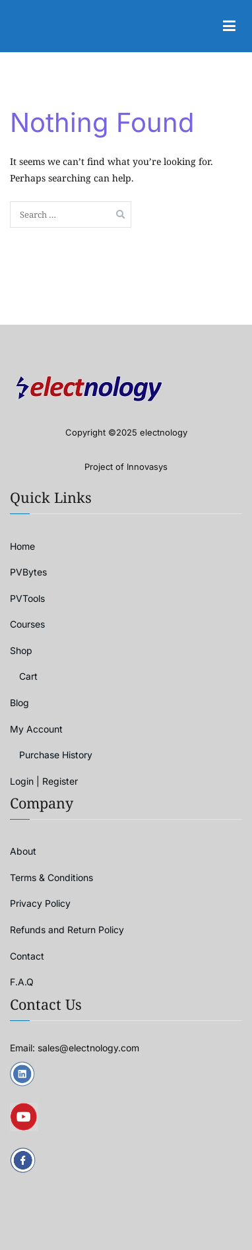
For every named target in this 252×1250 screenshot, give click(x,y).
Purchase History (55, 754)
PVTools (27, 598)
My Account (36, 729)
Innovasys (147, 466)
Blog (19, 702)
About (23, 851)
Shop (21, 650)
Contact (27, 956)
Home (22, 546)
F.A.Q (22, 981)
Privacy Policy (40, 903)
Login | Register (44, 781)
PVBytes (28, 571)
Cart (28, 676)
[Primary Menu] (229, 26)
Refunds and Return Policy (67, 929)
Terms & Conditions (51, 877)
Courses (27, 624)
